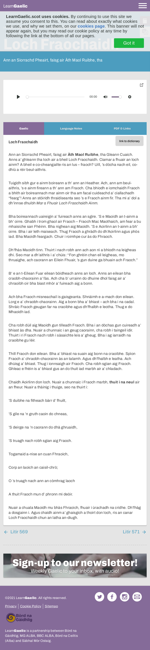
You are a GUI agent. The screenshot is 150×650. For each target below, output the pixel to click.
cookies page (91, 26)
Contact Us (137, 596)
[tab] (23, 128)
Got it (129, 43)
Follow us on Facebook (112, 596)
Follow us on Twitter (99, 596)
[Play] (18, 97)
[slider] (55, 97)
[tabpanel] (75, 330)
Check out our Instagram (124, 596)
